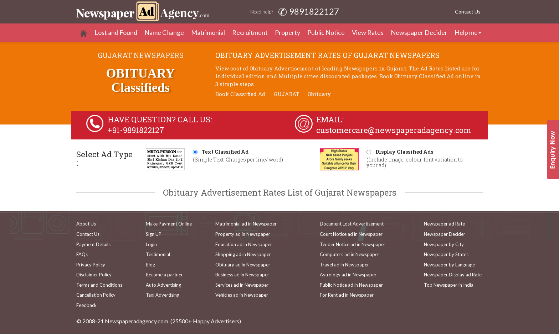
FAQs (82, 254)
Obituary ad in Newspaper (242, 264)
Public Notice (326, 32)
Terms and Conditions (99, 285)
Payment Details (93, 244)
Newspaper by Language (449, 264)
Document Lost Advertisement (352, 224)
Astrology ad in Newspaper (348, 274)
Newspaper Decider (419, 32)
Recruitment (250, 32)
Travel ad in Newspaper (344, 264)
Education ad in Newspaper (243, 244)
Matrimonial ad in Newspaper (246, 224)
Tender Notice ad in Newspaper (352, 244)
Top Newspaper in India (448, 285)
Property (287, 32)
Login (151, 244)
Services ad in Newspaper (241, 285)
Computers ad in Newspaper (349, 254)
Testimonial (158, 254)
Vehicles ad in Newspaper (241, 295)
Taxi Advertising (162, 295)
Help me (466, 32)
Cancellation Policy (96, 295)
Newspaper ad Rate (444, 224)
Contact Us (468, 12)
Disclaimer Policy (94, 274)
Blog (150, 264)
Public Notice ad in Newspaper (351, 285)
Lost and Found (115, 32)
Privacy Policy (90, 264)
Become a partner (164, 274)
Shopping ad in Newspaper (243, 254)
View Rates (368, 32)
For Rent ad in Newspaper (347, 295)
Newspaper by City (444, 244)
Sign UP (153, 234)
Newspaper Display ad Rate (453, 274)
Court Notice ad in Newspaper (351, 234)
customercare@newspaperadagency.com (393, 130)
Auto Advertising (163, 285)
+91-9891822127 (136, 130)
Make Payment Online (169, 224)
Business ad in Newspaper (242, 274)
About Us (86, 224)
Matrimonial (208, 32)
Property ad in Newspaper (242, 234)
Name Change (164, 32)
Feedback (86, 305)
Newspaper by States (446, 254)
